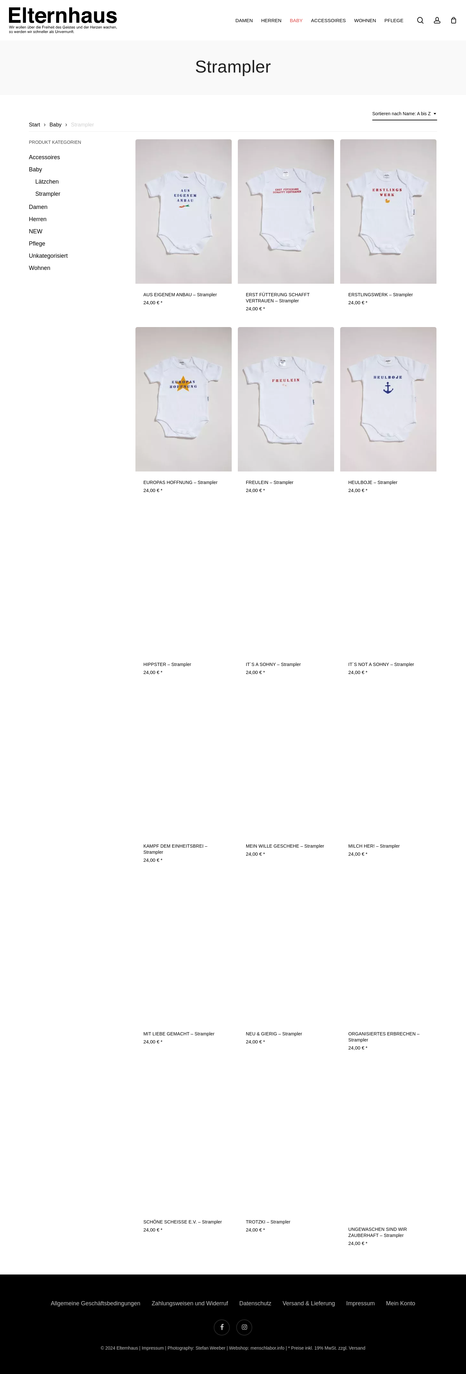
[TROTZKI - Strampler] (286, 1139)
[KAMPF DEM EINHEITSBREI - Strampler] (183, 763)
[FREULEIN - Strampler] (286, 399)
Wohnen (39, 268)
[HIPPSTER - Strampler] (183, 581)
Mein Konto (400, 1303)
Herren (38, 219)
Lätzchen (47, 181)
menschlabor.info (267, 1348)
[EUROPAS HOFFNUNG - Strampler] (183, 399)
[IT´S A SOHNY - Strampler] (286, 581)
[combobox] (404, 114)
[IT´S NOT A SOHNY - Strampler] (388, 581)
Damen (38, 207)
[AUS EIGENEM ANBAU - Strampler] (183, 211)
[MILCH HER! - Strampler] (388, 763)
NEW (35, 231)
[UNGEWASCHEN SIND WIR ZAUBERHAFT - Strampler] (388, 1142)
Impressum (360, 1303)
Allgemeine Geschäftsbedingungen (95, 1303)
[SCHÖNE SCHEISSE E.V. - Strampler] (183, 1139)
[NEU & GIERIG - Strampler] (286, 950)
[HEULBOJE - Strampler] (388, 399)
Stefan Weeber (210, 1348)
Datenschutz (255, 1303)
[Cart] (453, 20)
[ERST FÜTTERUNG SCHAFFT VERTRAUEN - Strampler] (286, 211)
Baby (55, 125)
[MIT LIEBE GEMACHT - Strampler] (183, 950)
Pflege (37, 243)
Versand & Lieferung (309, 1303)
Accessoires (44, 157)
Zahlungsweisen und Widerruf (189, 1303)
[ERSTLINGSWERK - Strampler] (388, 211)
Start (34, 125)
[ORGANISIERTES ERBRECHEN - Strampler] (388, 950)
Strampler (47, 194)
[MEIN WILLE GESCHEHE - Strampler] (286, 763)
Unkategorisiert (48, 256)
